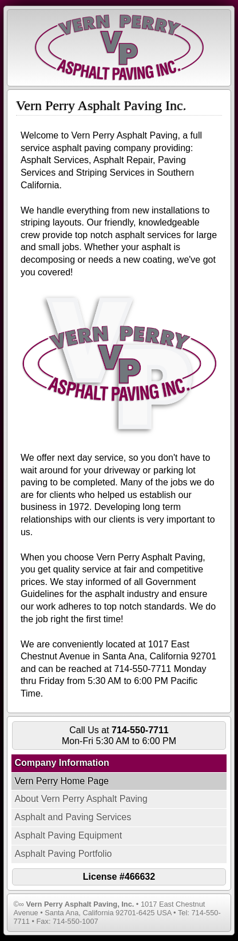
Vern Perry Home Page (61, 781)
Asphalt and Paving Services (72, 817)
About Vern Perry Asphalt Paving (80, 799)
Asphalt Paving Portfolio (63, 854)
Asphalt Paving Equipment (68, 835)
